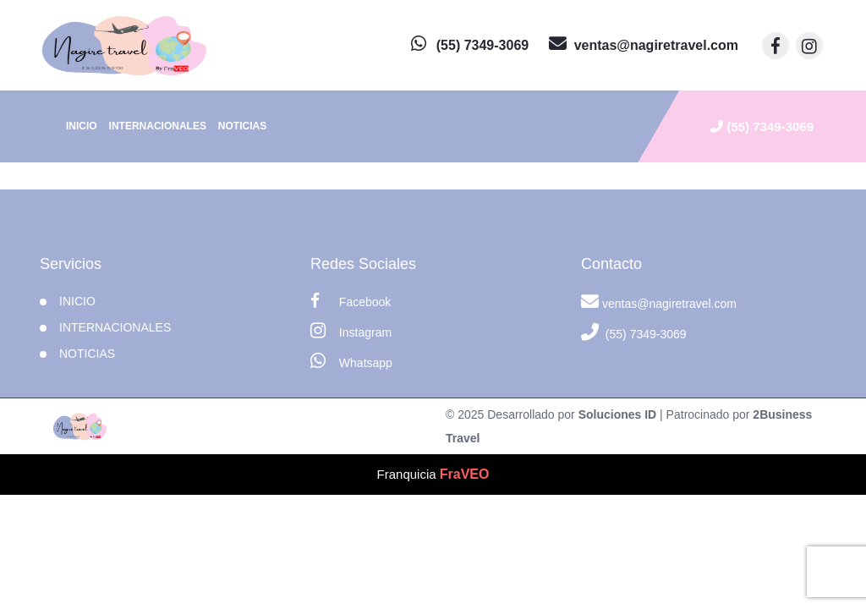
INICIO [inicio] (81, 126)
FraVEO (465, 474)
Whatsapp (351, 361)
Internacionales (157, 126)
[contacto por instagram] (809, 45)
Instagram (351, 330)
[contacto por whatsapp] (470, 45)
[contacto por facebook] (775, 45)
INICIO (77, 301)
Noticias (242, 126)
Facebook (350, 301)
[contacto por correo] (643, 45)
